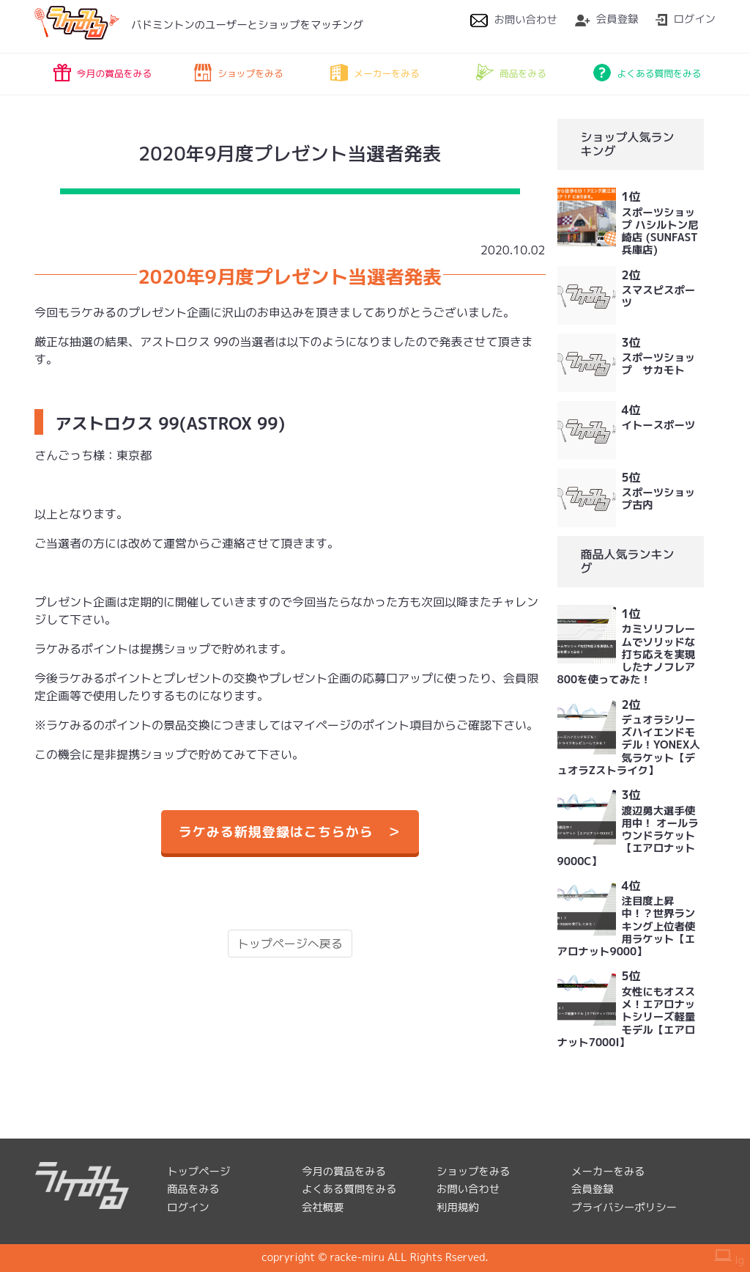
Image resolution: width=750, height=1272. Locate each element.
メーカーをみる (375, 72)
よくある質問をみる (647, 72)
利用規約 (458, 1207)
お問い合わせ (513, 19)
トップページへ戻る (290, 943)
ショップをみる (238, 72)
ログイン (686, 19)
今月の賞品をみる (102, 72)
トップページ (198, 1171)
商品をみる (511, 72)
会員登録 (607, 19)
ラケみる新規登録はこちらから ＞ (290, 832)
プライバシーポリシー (624, 1207)
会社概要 (323, 1207)
